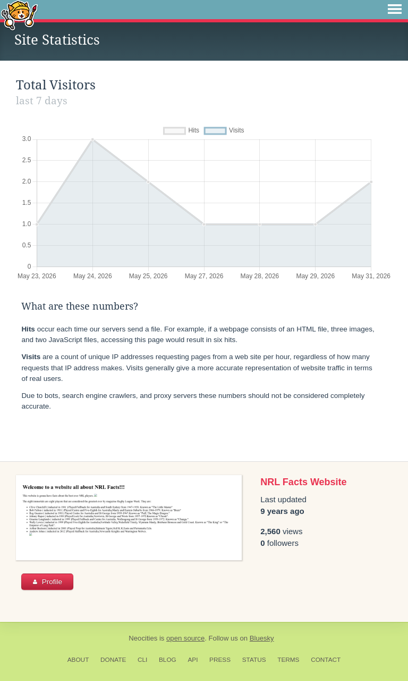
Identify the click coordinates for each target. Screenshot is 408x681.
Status (254, 659)
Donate (113, 659)
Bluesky (262, 638)
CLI (142, 659)
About (78, 659)
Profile (47, 582)
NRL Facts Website (303, 482)
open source (185, 638)
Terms (288, 659)
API (193, 659)
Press (220, 659)
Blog (167, 659)
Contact (326, 659)
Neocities (143, 638)
